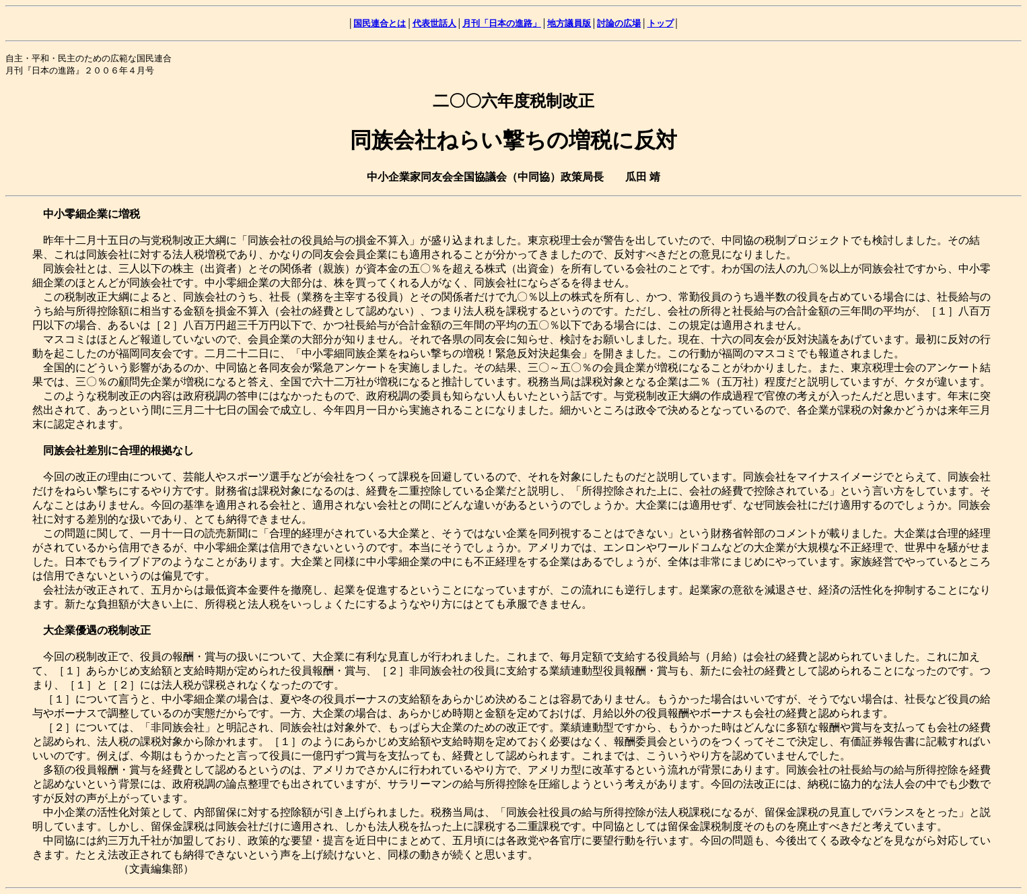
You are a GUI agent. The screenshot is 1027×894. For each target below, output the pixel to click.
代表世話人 (434, 23)
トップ (660, 23)
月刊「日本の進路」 (501, 23)
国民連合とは (379, 23)
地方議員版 (569, 23)
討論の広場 (619, 23)
